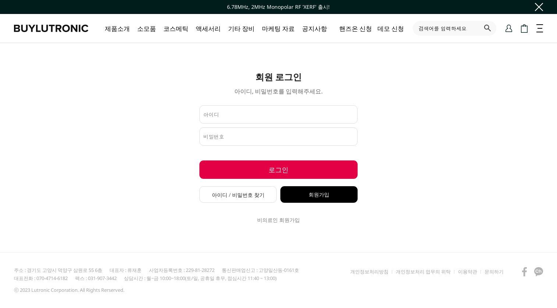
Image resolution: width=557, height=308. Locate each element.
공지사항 (314, 28)
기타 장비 (241, 28)
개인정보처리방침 (369, 271)
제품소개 (117, 28)
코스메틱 (175, 28)
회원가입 (319, 194)
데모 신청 (390, 28)
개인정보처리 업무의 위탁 (423, 271)
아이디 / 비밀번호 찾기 (238, 194)
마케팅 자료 (278, 28)
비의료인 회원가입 (278, 220)
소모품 (146, 28)
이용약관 (467, 271)
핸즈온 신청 (355, 28)
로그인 (278, 169)
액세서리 (208, 28)
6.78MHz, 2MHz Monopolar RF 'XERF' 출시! (278, 6)
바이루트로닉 (51, 28)
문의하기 (494, 271)
